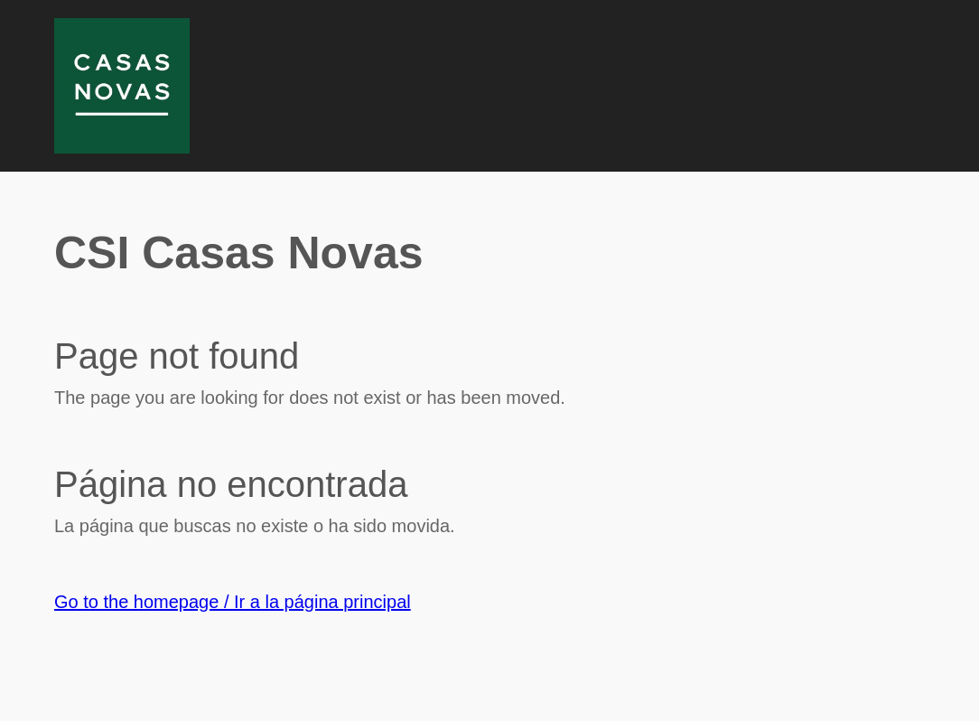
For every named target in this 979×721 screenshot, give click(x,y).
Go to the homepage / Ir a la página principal (232, 602)
